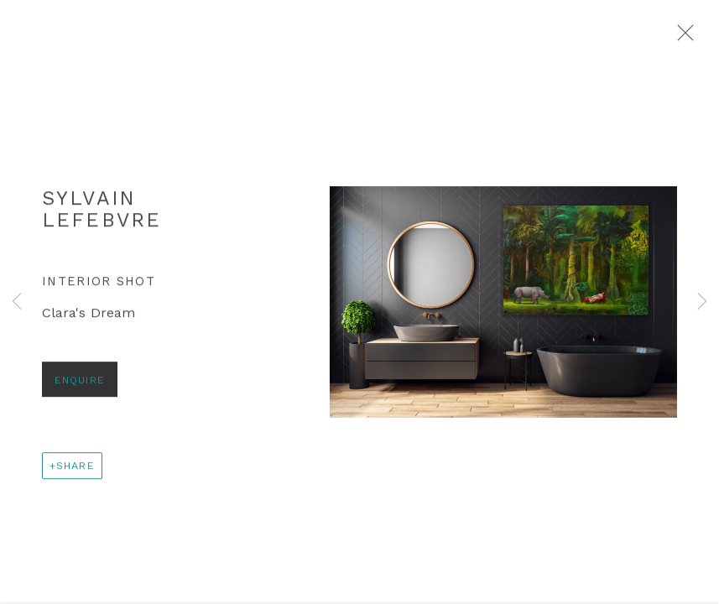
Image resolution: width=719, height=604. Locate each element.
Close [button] (683, 37)
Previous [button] (17, 302)
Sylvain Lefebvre (101, 213)
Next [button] (702, 302)
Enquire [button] (80, 384)
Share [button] (75, 470)
